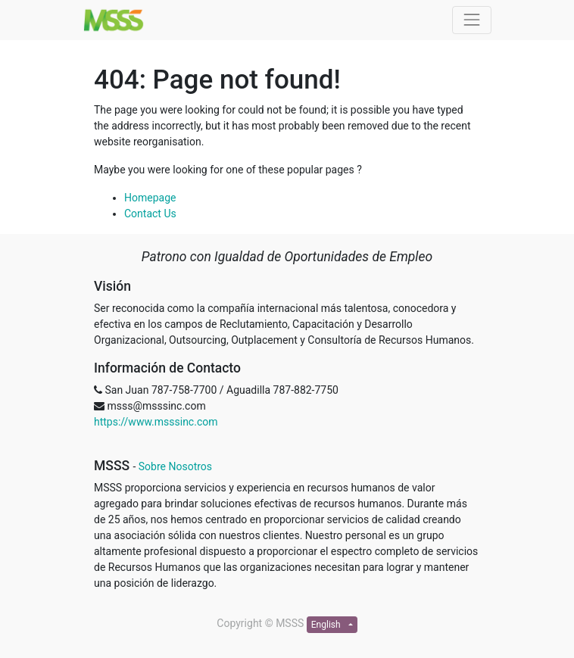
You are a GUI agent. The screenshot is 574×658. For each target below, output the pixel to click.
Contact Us (150, 213)
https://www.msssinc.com (155, 422)
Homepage (150, 198)
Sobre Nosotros (175, 466)
